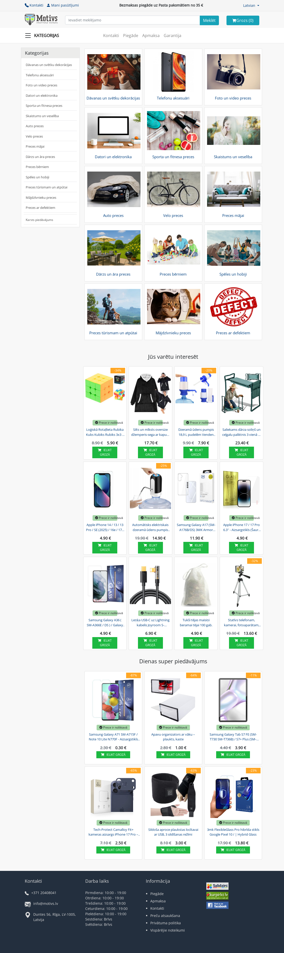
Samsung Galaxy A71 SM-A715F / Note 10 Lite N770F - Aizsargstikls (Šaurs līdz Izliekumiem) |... (113, 737)
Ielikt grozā (105, 452)
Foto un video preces (41, 85)
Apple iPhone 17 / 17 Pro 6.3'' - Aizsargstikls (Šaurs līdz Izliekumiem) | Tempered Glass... (241, 527)
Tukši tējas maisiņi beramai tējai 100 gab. (196, 622)
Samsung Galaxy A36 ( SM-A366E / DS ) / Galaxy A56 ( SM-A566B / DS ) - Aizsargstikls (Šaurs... (105, 623)
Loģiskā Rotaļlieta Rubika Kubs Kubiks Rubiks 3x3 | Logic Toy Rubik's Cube (105, 432)
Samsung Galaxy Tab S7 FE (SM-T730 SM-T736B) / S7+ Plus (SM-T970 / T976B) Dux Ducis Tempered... (233, 737)
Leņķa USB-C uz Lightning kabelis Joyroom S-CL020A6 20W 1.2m (150, 623)
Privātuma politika (165, 923)
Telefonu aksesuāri (40, 75)
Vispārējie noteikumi (167, 930)
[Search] (209, 20)
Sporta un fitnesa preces (44, 105)
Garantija (172, 35)
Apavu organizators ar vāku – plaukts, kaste (173, 737)
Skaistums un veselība (42, 116)
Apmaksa (151, 35)
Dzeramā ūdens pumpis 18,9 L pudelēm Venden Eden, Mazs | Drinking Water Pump (196, 432)
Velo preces (34, 136)
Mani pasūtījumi (62, 5)
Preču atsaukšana (165, 915)
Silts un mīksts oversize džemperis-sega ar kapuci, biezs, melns (150, 432)
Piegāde (130, 35)
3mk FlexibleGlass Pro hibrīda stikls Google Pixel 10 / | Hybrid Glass (233, 832)
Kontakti (34, 5)
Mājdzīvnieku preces (41, 197)
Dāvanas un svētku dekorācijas (49, 64)
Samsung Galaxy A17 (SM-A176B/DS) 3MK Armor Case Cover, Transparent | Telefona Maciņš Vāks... (196, 527)
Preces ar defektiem (40, 207)
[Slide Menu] (43, 35)
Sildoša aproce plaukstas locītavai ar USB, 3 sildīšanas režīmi (173, 832)
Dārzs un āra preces (40, 156)
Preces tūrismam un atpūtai (46, 187)
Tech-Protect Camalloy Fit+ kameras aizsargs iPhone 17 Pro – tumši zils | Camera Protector (113, 832)
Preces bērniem (37, 167)
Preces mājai (35, 146)
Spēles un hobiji (37, 177)
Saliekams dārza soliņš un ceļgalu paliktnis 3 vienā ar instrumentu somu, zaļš (241, 432)
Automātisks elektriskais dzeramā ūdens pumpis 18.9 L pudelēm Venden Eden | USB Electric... (150, 527)
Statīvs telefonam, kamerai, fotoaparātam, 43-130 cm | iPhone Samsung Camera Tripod (241, 623)
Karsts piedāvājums (39, 220)
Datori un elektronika (42, 95)
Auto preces (35, 126)
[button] (251, 5)
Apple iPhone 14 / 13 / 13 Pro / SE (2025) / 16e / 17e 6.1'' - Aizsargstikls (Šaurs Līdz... (105, 527)
